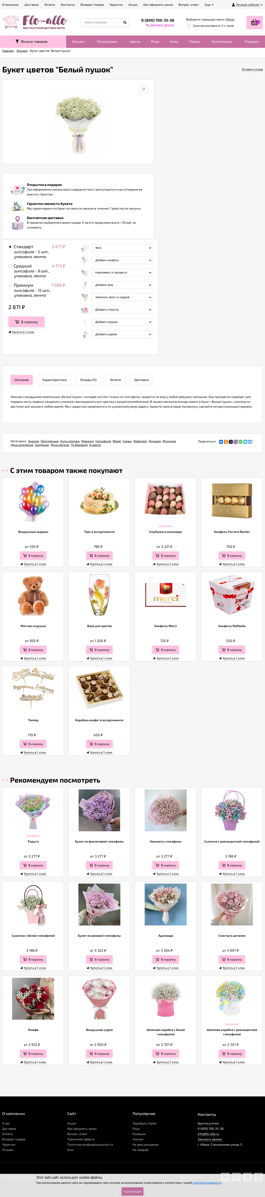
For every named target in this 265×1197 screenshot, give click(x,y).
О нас (6, 1123)
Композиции (222, 41)
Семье (127, 441)
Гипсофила (103, 441)
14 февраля (79, 445)
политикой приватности (207, 1182)
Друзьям (154, 441)
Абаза (229, 19)
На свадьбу (140, 1150)
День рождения (22, 445)
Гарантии (8, 1144)
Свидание (42, 445)
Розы (155, 41)
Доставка (9, 1128)
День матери (60, 445)
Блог (70, 1150)
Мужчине (169, 441)
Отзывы (7, 1150)
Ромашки (139, 1134)
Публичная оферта (80, 1139)
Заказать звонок (210, 1139)
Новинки (87, 441)
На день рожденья (145, 1144)
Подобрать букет (144, 1123)
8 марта (95, 445)
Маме (117, 441)
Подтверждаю (132, 1191)
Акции (71, 1123)
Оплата (7, 1134)
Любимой (140, 441)
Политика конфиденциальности (90, 1144)
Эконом (78, 41)
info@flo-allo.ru (208, 1134)
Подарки (252, 41)
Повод (194, 41)
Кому (174, 41)
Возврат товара (13, 1139)
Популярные (107, 41)
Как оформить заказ (82, 1128)
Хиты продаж (70, 441)
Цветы (135, 41)
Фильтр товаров (31, 41)
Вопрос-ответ (77, 1134)
